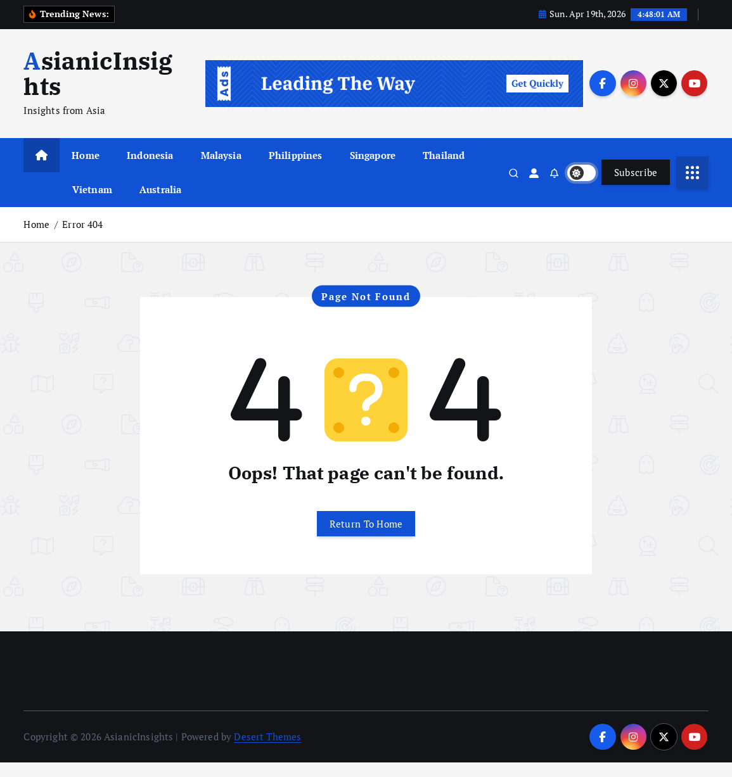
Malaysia (221, 169)
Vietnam (92, 204)
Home (86, 169)
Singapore (372, 169)
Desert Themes (267, 751)
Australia (160, 204)
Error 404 (82, 238)
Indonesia (150, 169)
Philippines (296, 169)
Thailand (444, 169)
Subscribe (636, 186)
